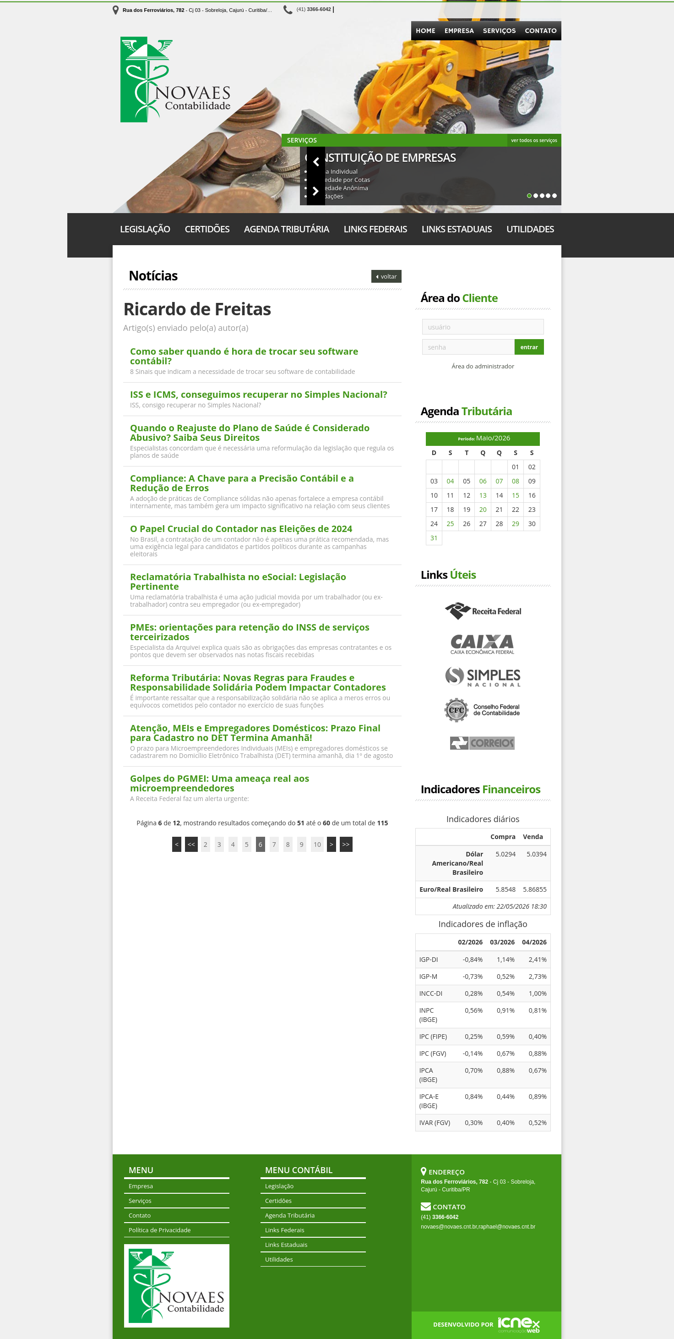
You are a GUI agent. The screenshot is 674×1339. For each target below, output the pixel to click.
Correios (483, 744)
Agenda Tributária (286, 229)
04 (450, 481)
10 (317, 844)
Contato (541, 31)
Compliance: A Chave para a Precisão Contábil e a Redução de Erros (242, 483)
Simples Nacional (483, 678)
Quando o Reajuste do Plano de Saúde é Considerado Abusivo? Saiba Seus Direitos (250, 432)
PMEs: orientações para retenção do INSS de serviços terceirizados (250, 632)
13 (483, 495)
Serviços (499, 31)
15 (515, 495)
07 (499, 481)
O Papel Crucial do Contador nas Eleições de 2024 (241, 528)
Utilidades (530, 229)
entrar (529, 347)
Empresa (459, 31)
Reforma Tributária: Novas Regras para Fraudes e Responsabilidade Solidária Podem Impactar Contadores (258, 682)
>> (346, 844)
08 (515, 481)
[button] (291, 161)
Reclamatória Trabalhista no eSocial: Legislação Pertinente (238, 581)
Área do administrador (482, 366)
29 (515, 523)
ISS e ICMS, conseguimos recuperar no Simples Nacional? (258, 394)
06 (483, 481)
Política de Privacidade (160, 1230)
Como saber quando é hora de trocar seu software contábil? (244, 356)
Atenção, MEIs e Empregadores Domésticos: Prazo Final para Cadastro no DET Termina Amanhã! (255, 732)
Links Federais (375, 229)
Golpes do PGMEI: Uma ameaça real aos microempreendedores (219, 783)
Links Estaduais (457, 229)
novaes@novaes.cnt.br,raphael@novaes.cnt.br (478, 1227)
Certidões (207, 229)
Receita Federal (483, 612)
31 (434, 537)
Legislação (145, 229)
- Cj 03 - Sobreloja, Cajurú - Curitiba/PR (198, 10)
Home (425, 31)
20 (483, 509)
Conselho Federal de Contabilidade (483, 711)
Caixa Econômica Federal (483, 645)
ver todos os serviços (534, 140)
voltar (386, 276)
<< (191, 844)
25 (450, 523)
